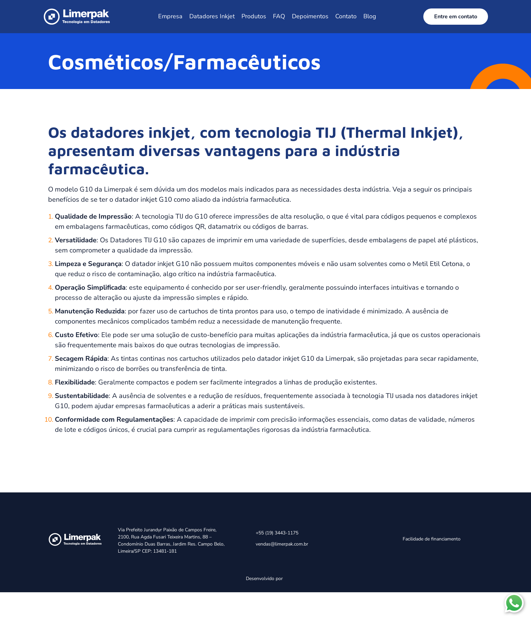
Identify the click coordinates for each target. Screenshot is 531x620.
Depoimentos (310, 16)
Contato (346, 16)
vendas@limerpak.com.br (282, 544)
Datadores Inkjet (212, 16)
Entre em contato (455, 16)
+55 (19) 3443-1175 (277, 533)
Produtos (253, 16)
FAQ (279, 16)
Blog (369, 16)
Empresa (170, 16)
